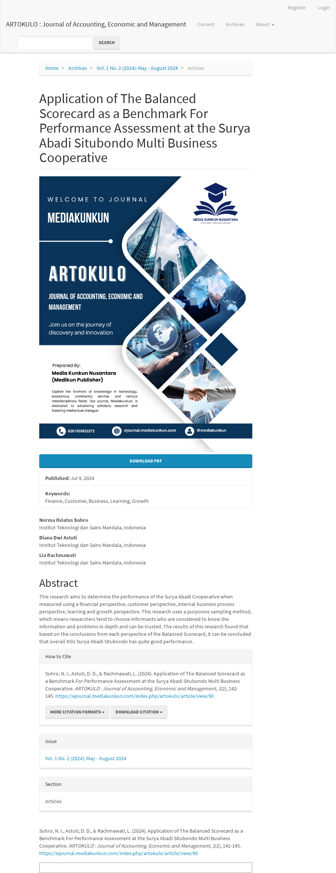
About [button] (265, 24)
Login (324, 7)
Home (52, 68)
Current (206, 24)
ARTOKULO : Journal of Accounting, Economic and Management (96, 24)
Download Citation (139, 712)
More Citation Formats (77, 712)
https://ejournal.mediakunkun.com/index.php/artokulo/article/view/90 (134, 696)
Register (297, 7)
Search (107, 42)
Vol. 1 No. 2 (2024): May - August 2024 (137, 68)
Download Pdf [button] (146, 461)
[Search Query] (55, 43)
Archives (235, 24)
